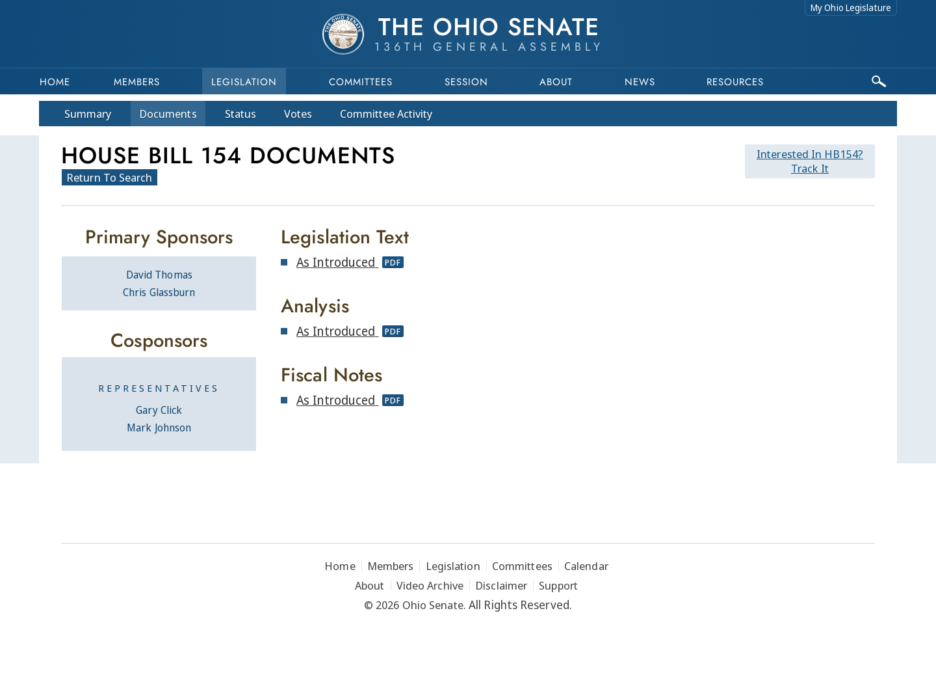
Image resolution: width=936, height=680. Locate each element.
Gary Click (159, 410)
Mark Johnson (159, 427)
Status (240, 113)
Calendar (586, 565)
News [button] (640, 82)
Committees (361, 82)
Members (137, 82)
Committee (386, 113)
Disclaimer (501, 585)
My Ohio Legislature (851, 7)
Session (466, 82)
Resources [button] (735, 82)
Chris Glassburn (159, 292)
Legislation (244, 82)
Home (55, 82)
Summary (87, 113)
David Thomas (159, 274)
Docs (168, 113)
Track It (810, 161)
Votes (298, 113)
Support (558, 585)
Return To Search (109, 177)
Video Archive (429, 585)
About (556, 82)
